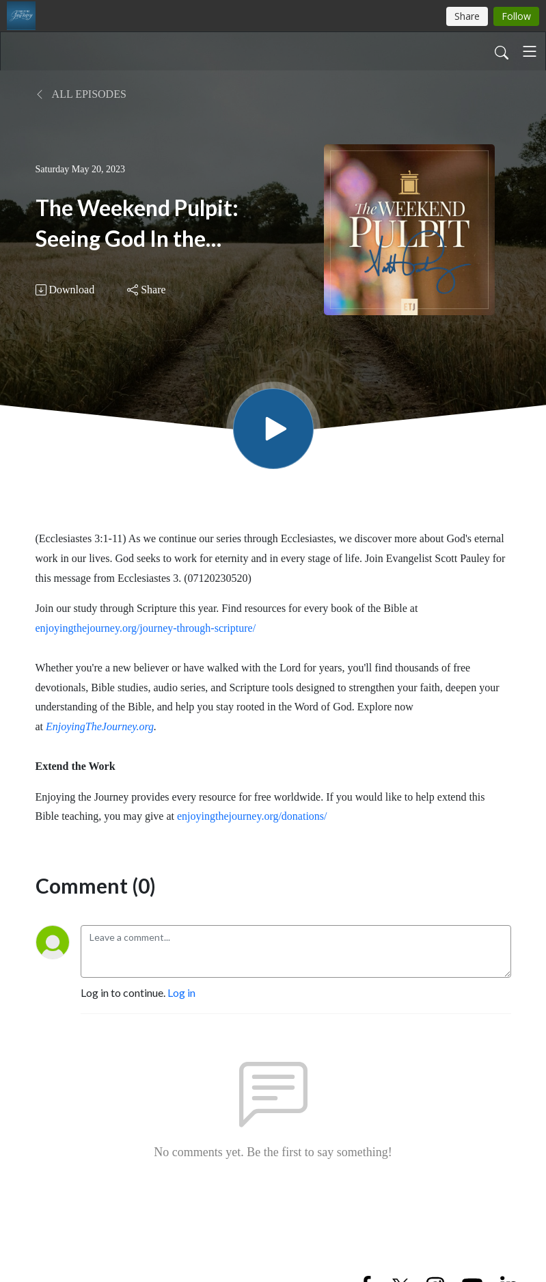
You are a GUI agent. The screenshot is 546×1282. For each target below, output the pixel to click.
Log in (181, 992)
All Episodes (81, 94)
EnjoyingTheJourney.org (100, 726)
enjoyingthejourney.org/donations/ (252, 816)
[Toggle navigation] (529, 51)
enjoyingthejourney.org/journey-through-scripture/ (146, 628)
